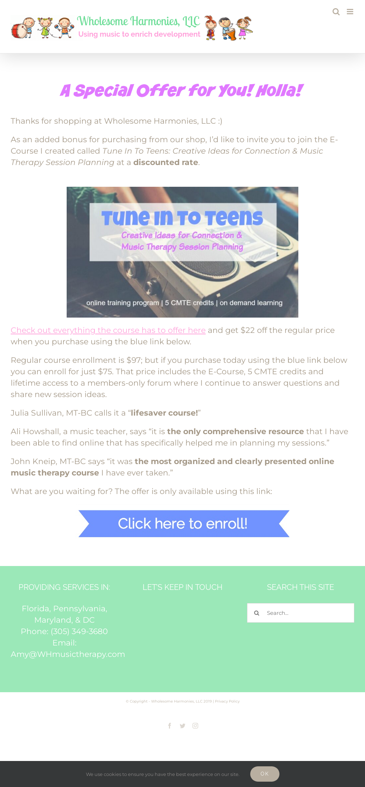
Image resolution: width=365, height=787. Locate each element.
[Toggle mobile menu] (350, 11)
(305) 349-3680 (79, 631)
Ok (265, 774)
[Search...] (300, 613)
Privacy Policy (227, 701)
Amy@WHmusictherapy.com (68, 654)
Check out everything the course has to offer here (108, 330)
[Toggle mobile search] (336, 11)
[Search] (257, 613)
